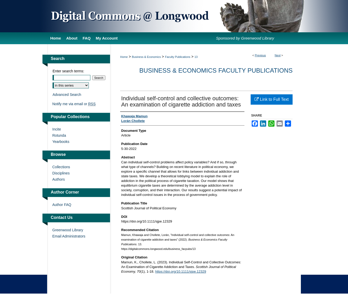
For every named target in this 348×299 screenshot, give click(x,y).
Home (124, 56)
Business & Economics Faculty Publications (216, 70)
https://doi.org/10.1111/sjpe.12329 (180, 271)
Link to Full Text (271, 99)
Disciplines (61, 173)
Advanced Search (67, 95)
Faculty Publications (177, 56)
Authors (58, 179)
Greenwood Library (67, 230)
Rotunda (59, 135)
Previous (260, 55)
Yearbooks (60, 142)
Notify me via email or (74, 104)
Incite (56, 129)
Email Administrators (68, 236)
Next (278, 55)
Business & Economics (146, 56)
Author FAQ (61, 205)
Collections (61, 167)
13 (196, 56)
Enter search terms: (68, 71)
